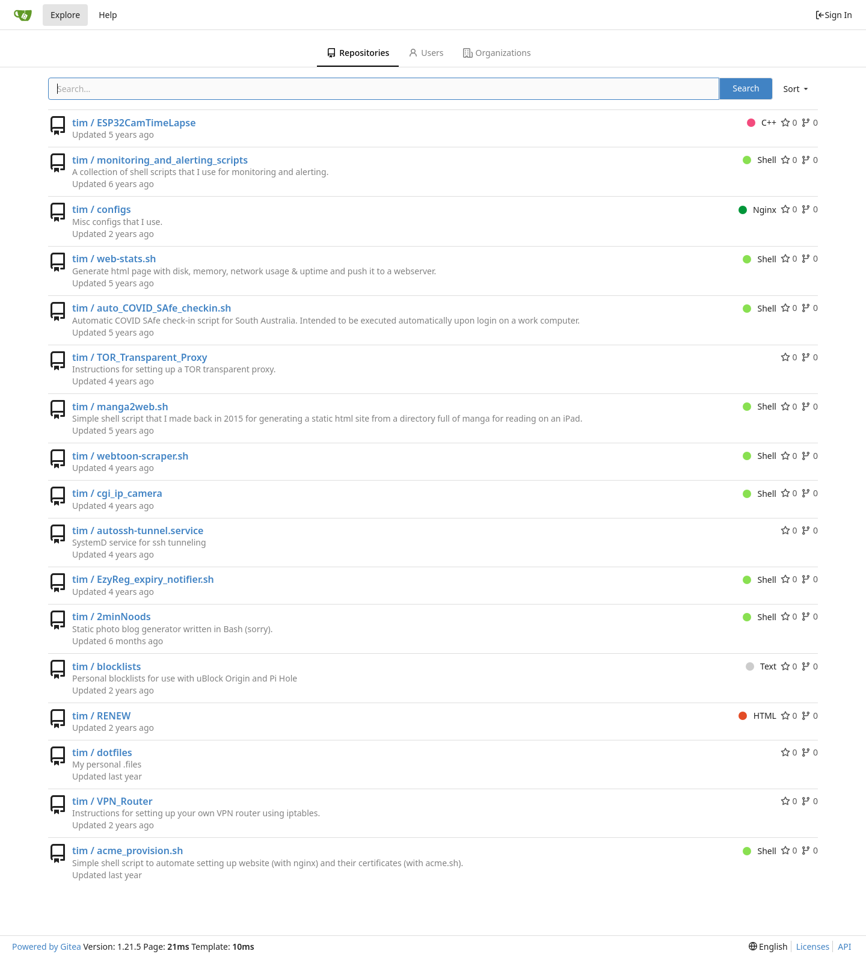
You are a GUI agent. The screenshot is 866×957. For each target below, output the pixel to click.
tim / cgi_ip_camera (117, 493)
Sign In (833, 14)
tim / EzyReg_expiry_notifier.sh (143, 579)
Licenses (813, 946)
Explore (65, 14)
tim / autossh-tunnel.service (137, 531)
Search (745, 88)
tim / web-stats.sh (114, 259)
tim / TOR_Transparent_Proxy (139, 357)
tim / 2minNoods (111, 617)
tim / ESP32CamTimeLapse (134, 123)
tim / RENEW (101, 716)
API (844, 946)
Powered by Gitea (46, 946)
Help (108, 14)
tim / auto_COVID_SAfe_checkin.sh (152, 308)
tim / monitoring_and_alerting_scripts (160, 160)
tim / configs (101, 209)
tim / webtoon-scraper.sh (130, 456)
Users (425, 52)
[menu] (797, 88)
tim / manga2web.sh (120, 407)
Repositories (358, 52)
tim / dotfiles (102, 752)
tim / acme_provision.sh (127, 851)
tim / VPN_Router (112, 801)
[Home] (23, 15)
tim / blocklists (106, 666)
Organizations (497, 52)
